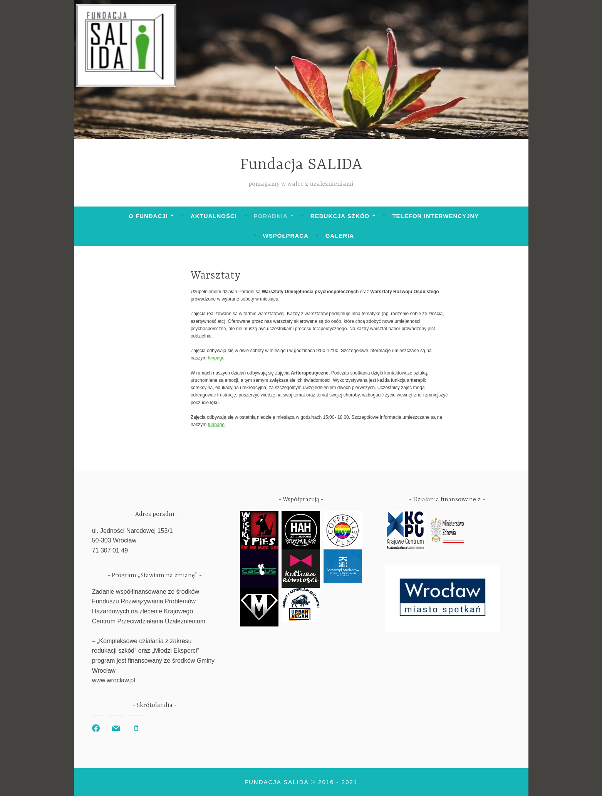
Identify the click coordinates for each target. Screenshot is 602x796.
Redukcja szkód (339, 216)
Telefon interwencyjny (435, 216)
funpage (216, 358)
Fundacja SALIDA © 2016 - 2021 (301, 782)
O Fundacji (148, 216)
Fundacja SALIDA (301, 165)
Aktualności (214, 216)
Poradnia (271, 216)
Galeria (339, 235)
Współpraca (286, 235)
